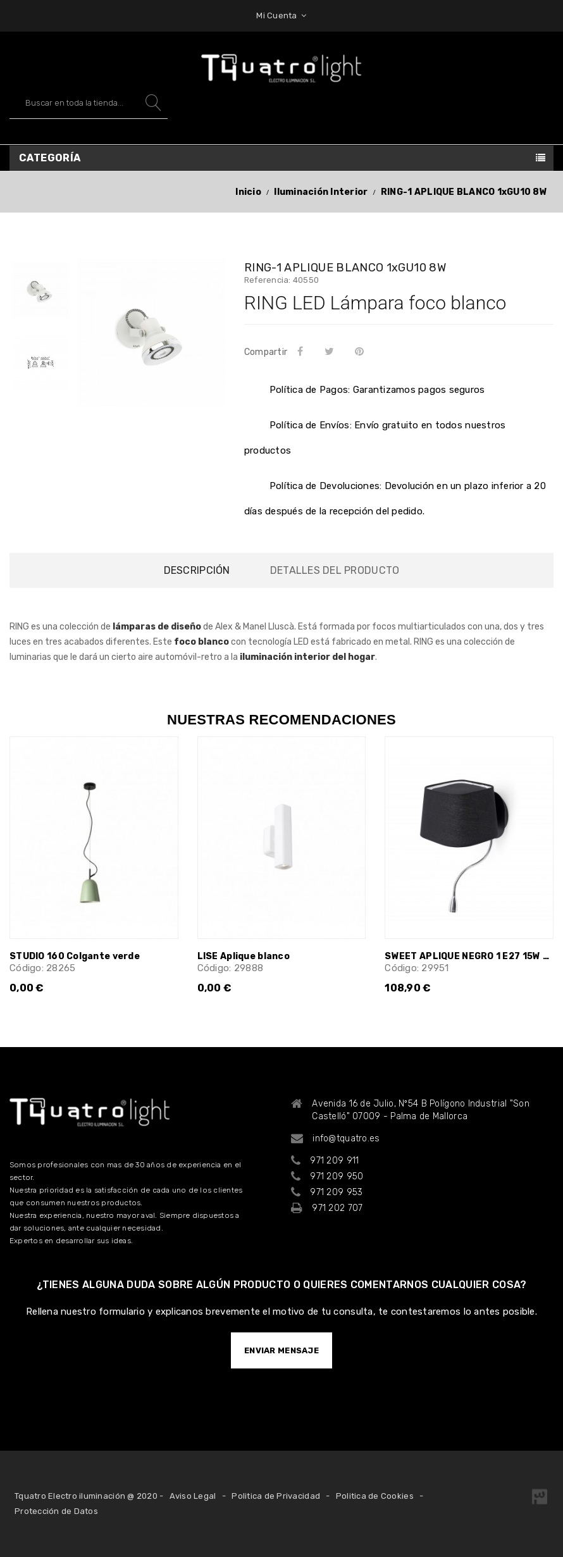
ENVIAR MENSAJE (281, 1350)
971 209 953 (336, 1192)
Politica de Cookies (375, 1496)
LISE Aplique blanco (243, 956)
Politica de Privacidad (276, 1496)
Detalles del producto (334, 570)
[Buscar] (88, 103)
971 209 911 (334, 1160)
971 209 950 (336, 1176)
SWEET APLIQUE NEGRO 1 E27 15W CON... (469, 956)
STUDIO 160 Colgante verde (74, 956)
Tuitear (331, 351)
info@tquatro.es (346, 1138)
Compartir (302, 351)
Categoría (50, 158)
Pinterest (361, 351)
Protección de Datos (56, 1511)
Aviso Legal (193, 1496)
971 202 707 (337, 1208)
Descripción (197, 570)
